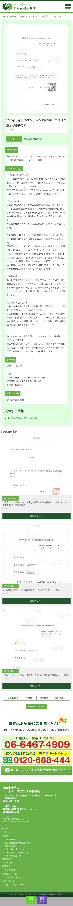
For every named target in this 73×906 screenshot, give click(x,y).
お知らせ (6, 832)
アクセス (8, 863)
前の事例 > (45, 698)
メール (42, 900)
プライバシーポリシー (12, 884)
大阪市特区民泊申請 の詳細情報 (22, 418)
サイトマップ (8, 881)
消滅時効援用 (10, 840)
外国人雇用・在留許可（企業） (17, 853)
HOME (3, 16)
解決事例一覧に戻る (36, 706)
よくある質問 (8, 870)
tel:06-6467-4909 (10, 801)
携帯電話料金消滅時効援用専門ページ (20, 843)
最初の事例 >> (61, 698)
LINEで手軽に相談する (14, 877)
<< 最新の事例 (11, 698)
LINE (31, 900)
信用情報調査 (10, 846)
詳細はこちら (36, 516)
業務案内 (6, 836)
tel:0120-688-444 (10, 812)
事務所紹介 (7, 859)
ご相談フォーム (9, 874)
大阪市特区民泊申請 (33, 139)
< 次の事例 (28, 698)
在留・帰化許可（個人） (15, 849)
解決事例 (13, 16)
